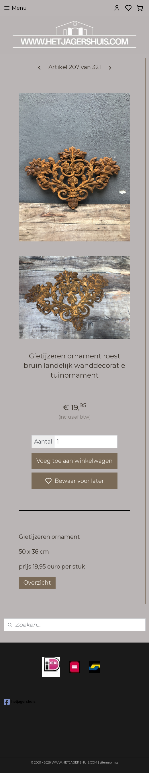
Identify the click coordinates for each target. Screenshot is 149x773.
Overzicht (37, 582)
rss (116, 762)
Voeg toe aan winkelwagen (74, 460)
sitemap (106, 762)
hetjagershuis (20, 701)
